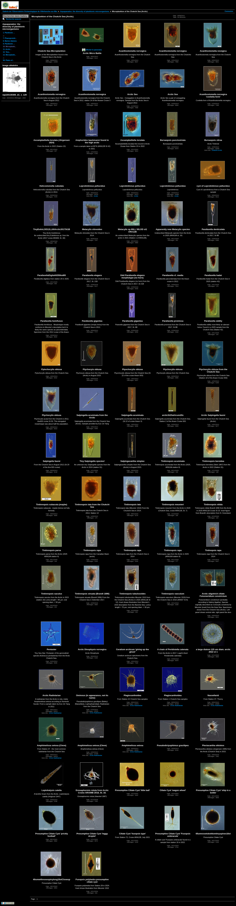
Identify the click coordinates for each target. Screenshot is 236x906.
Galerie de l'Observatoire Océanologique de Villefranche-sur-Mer (30, 11)
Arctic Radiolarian (55, 713)
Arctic (96, 196)
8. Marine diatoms (10, 41)
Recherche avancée (13, 19)
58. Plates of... (8, 60)
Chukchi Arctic (217, 150)
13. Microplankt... (9, 55)
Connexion (229, 11)
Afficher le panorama (94, 50)
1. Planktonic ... (9, 33)
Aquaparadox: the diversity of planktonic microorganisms (84, 11)
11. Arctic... (7, 49)
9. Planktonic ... (9, 44)
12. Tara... (6, 52)
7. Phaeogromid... (9, 38)
